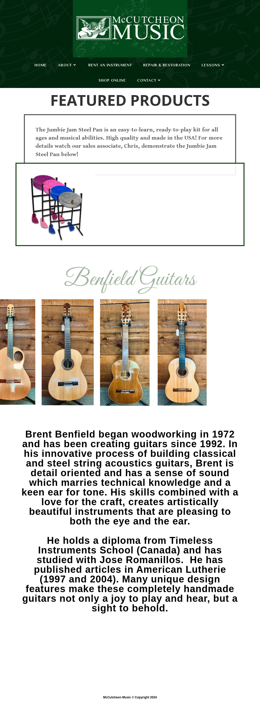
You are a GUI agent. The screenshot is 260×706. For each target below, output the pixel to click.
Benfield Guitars (130, 279)
